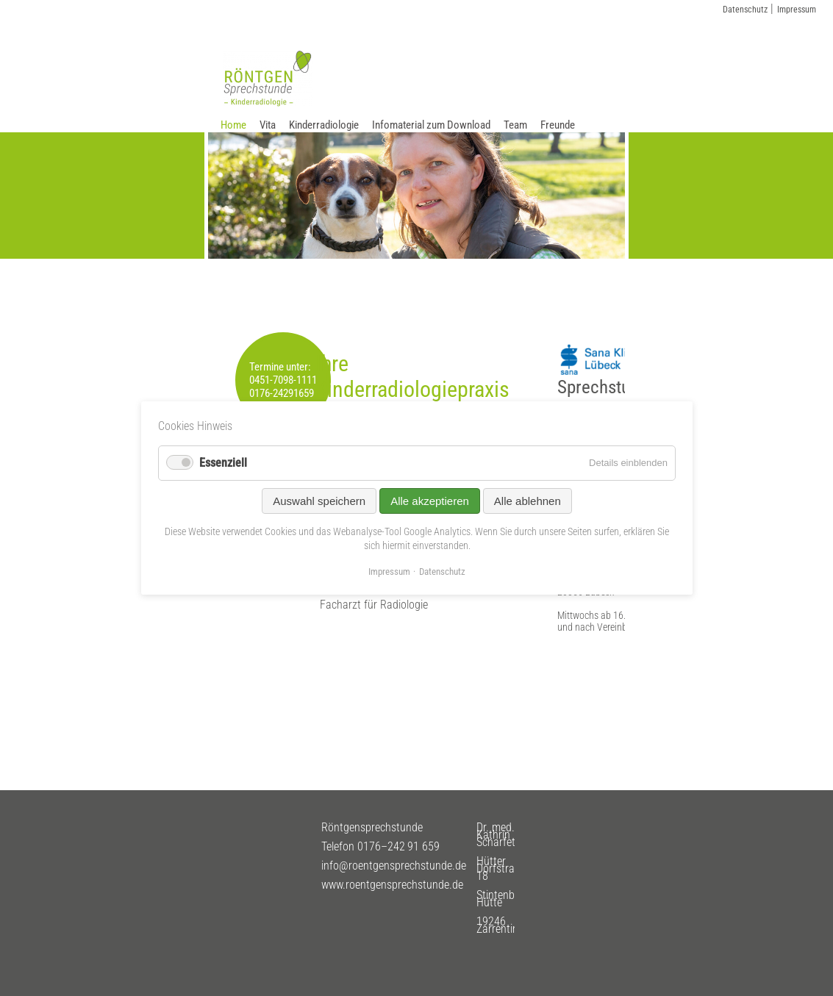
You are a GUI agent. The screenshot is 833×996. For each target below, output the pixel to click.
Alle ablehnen (526, 501)
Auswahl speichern (319, 501)
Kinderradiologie (324, 125)
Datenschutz (745, 9)
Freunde (557, 125)
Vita (268, 125)
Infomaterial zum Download (431, 125)
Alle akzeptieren (429, 501)
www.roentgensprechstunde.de (392, 885)
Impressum (796, 9)
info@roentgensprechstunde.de (393, 866)
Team (515, 125)
